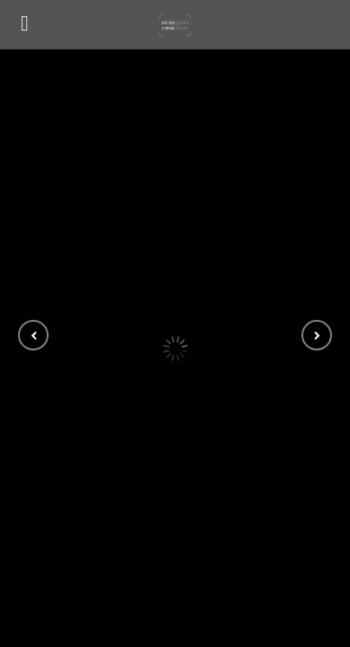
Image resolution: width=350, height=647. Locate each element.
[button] (33, 335)
